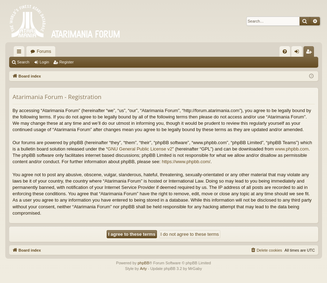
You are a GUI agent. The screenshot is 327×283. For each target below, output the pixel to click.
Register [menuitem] (310, 53)
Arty (143, 268)
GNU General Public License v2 (140, 149)
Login (44, 62)
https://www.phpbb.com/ (186, 161)
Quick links (20, 53)
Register (66, 62)
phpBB (143, 263)
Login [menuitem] (298, 53)
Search (23, 62)
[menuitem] (284, 51)
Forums (44, 51)
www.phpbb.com (291, 149)
